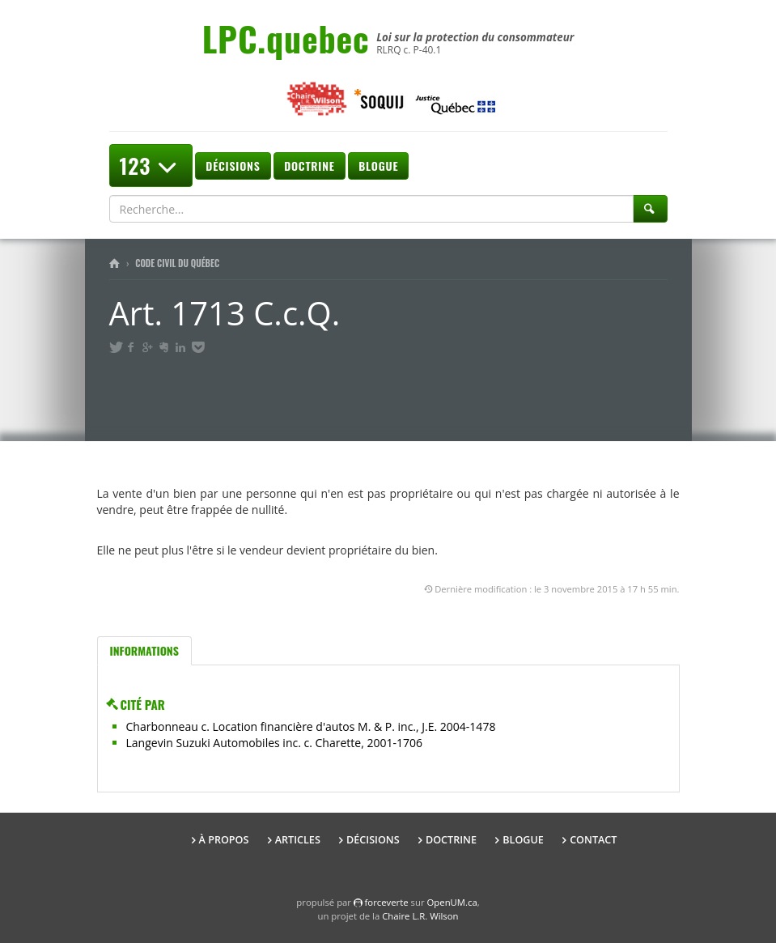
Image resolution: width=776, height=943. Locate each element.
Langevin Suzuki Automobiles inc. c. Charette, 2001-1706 (274, 742)
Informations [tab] (144, 650)
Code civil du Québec (177, 263)
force (387, 902)
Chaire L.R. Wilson (420, 916)
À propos (224, 840)
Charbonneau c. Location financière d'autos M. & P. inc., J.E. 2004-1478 (311, 726)
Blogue (378, 165)
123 (151, 165)
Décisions (233, 165)
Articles (297, 840)
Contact (593, 840)
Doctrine (309, 165)
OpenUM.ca (452, 902)
